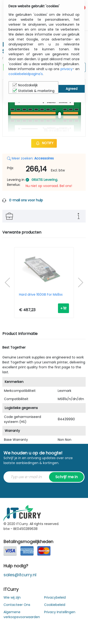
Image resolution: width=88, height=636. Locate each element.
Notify (44, 143)
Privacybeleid (55, 597)
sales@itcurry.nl (20, 575)
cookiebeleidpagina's (25, 74)
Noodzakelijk (25, 85)
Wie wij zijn (12, 597)
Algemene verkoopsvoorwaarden (22, 614)
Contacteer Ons (17, 604)
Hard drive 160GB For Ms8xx (41, 295)
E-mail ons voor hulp (26, 200)
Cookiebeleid (54, 604)
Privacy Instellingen (59, 612)
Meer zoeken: (30, 158)
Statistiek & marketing (33, 91)
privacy (67, 69)
